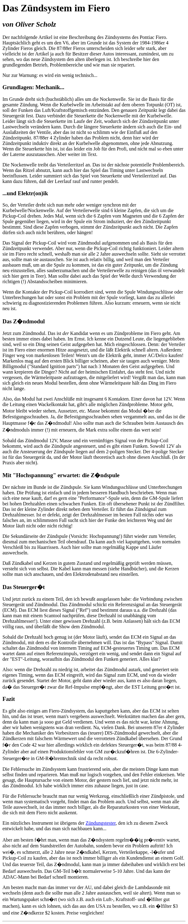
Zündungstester (101, 823)
